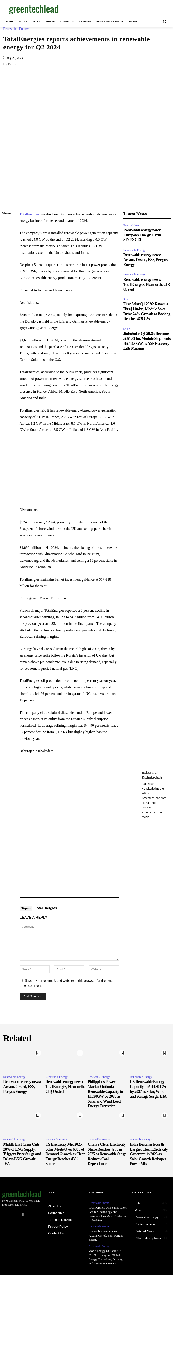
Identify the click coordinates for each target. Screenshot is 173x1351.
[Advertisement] (117, 9)
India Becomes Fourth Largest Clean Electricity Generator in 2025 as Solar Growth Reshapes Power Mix (149, 1154)
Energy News (131, 225)
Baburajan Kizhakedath (152, 775)
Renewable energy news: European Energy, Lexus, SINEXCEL (142, 235)
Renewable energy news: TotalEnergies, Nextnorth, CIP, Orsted (146, 284)
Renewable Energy (17, 28)
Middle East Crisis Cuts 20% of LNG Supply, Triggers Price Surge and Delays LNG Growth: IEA (22, 1154)
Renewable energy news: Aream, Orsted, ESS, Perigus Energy (145, 260)
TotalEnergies (29, 214)
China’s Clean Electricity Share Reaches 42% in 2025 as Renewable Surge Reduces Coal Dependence (107, 1154)
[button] (164, 21)
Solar (126, 299)
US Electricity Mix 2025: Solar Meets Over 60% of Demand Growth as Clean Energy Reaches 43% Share (65, 1154)
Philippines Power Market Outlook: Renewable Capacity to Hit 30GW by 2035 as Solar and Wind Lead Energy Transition (105, 1093)
